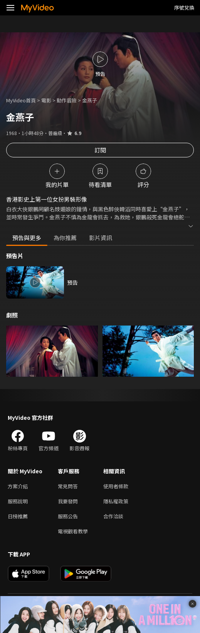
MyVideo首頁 (21, 100)
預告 (72, 282)
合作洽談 (113, 516)
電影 (46, 100)
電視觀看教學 (73, 531)
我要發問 (68, 501)
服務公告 (68, 516)
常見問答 (68, 486)
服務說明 (18, 501)
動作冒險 (67, 100)
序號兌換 (184, 7)
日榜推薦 (18, 516)
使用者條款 (115, 486)
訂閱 (100, 150)
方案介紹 (18, 486)
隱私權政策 (115, 501)
